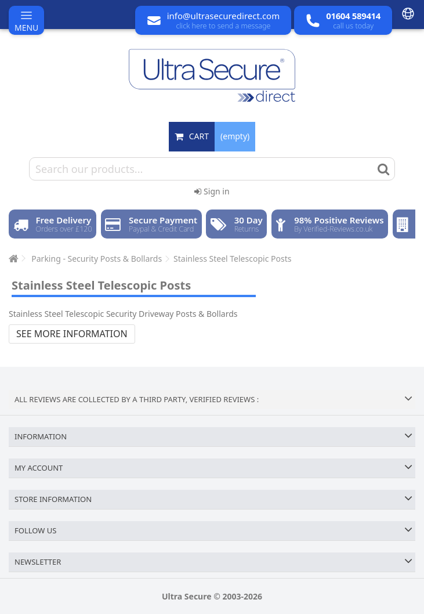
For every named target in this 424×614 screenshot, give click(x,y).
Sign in (211, 191)
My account (39, 468)
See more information (72, 333)
